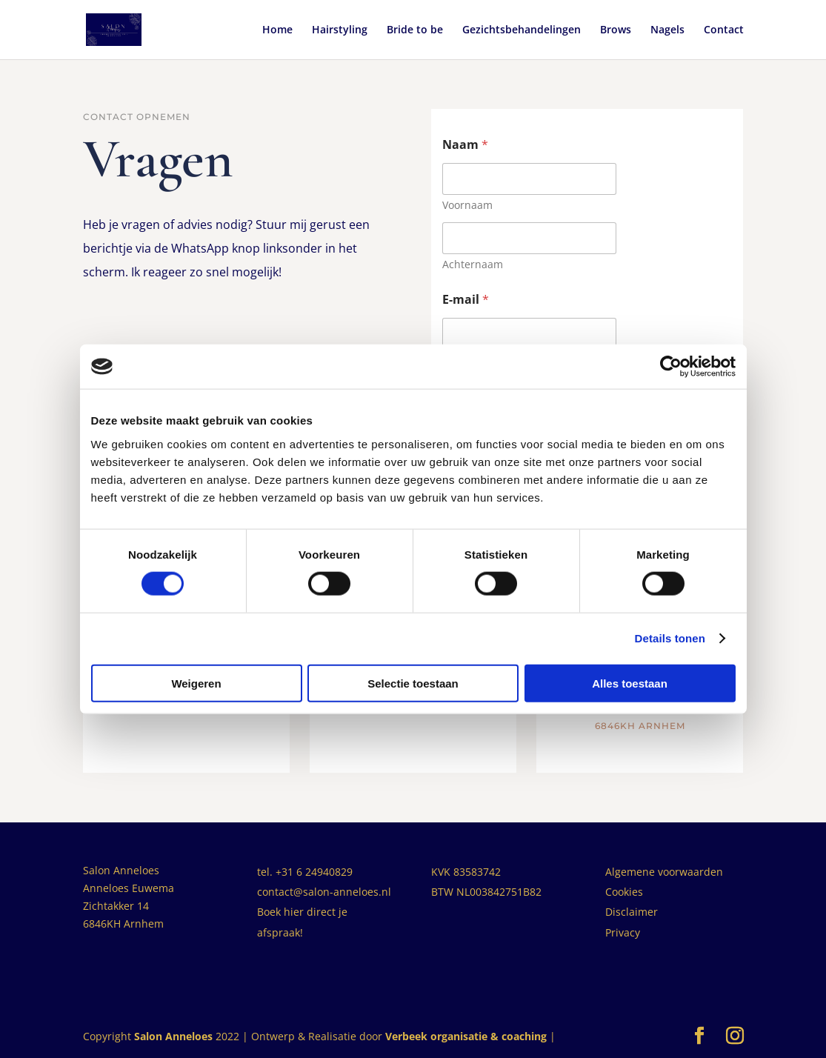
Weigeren (196, 682)
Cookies (624, 892)
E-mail (465, 300)
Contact (724, 30)
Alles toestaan (629, 682)
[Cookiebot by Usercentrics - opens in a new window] (671, 367)
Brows (615, 30)
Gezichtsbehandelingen (521, 30)
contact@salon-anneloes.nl (324, 892)
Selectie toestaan (413, 682)
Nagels (667, 30)
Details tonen (670, 638)
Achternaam (472, 264)
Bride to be (415, 30)
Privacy (622, 932)
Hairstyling (339, 30)
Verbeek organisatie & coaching (466, 1036)
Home (277, 30)
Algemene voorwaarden (664, 872)
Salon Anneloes (173, 1036)
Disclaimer (631, 912)
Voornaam (467, 205)
